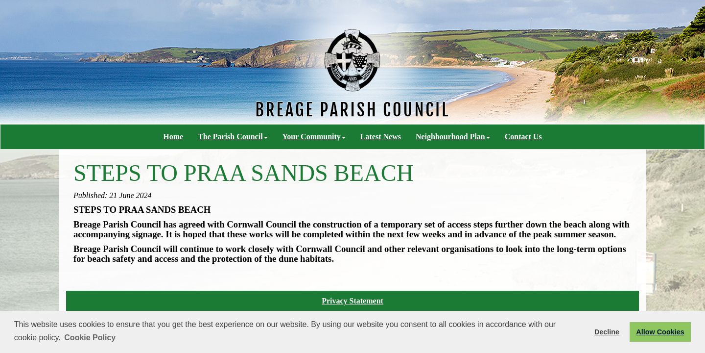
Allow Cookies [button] (660, 332)
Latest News (380, 136)
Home (173, 136)
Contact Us (523, 136)
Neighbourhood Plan (453, 136)
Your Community (314, 136)
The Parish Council (232, 136)
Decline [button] (606, 332)
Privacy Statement (352, 301)
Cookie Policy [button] (90, 337)
